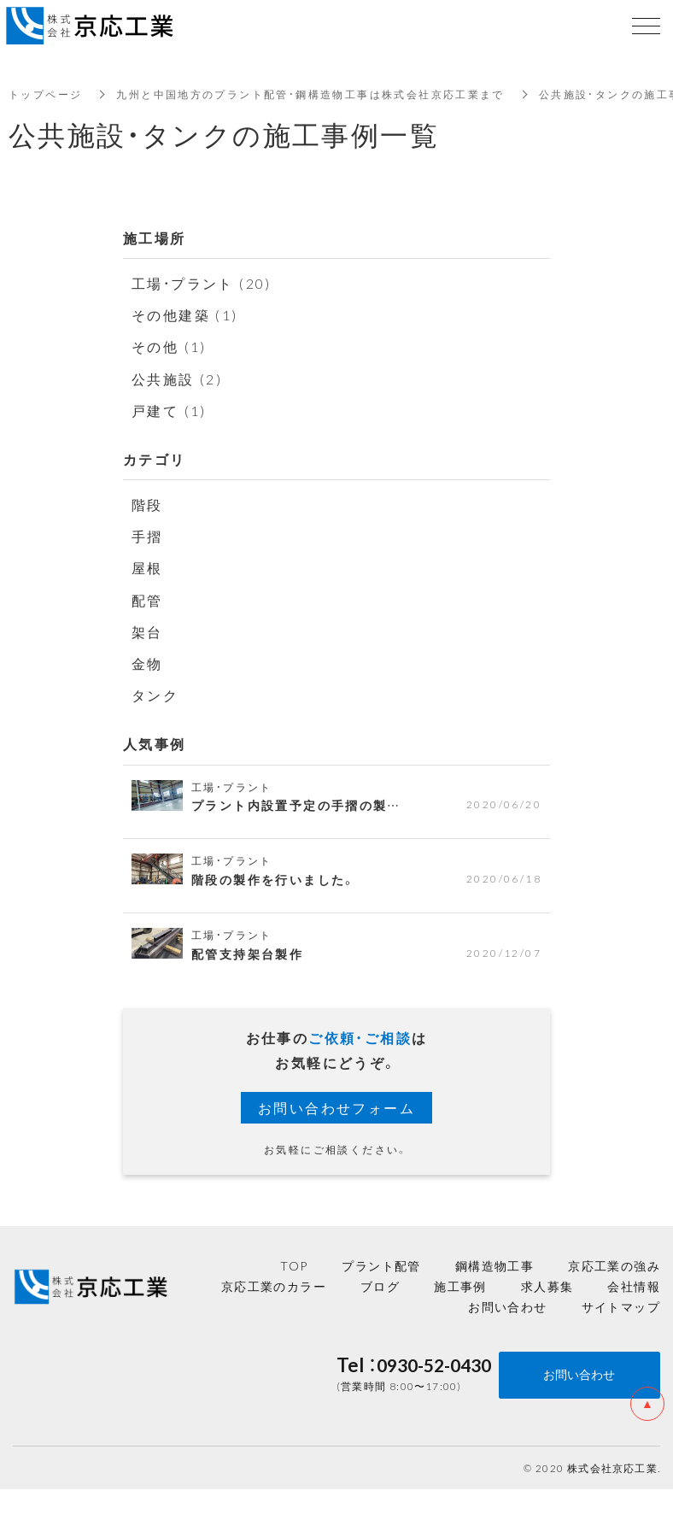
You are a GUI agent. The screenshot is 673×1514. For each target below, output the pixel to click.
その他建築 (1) (185, 314)
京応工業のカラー (273, 1285)
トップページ (45, 94)
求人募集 (547, 1285)
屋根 (147, 567)
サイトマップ (621, 1306)
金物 (147, 663)
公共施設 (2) (177, 378)
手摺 (147, 535)
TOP (293, 1265)
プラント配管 (381, 1265)
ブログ (380, 1285)
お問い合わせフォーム (336, 1107)
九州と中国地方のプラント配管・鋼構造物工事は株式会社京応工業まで (310, 94)
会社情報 (633, 1285)
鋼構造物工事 (494, 1265)
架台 (147, 631)
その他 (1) (169, 346)
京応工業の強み (614, 1265)
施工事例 (460, 1285)
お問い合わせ (507, 1306)
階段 (147, 504)
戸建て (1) (169, 410)
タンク (155, 694)
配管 (147, 600)
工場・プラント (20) (202, 283)
